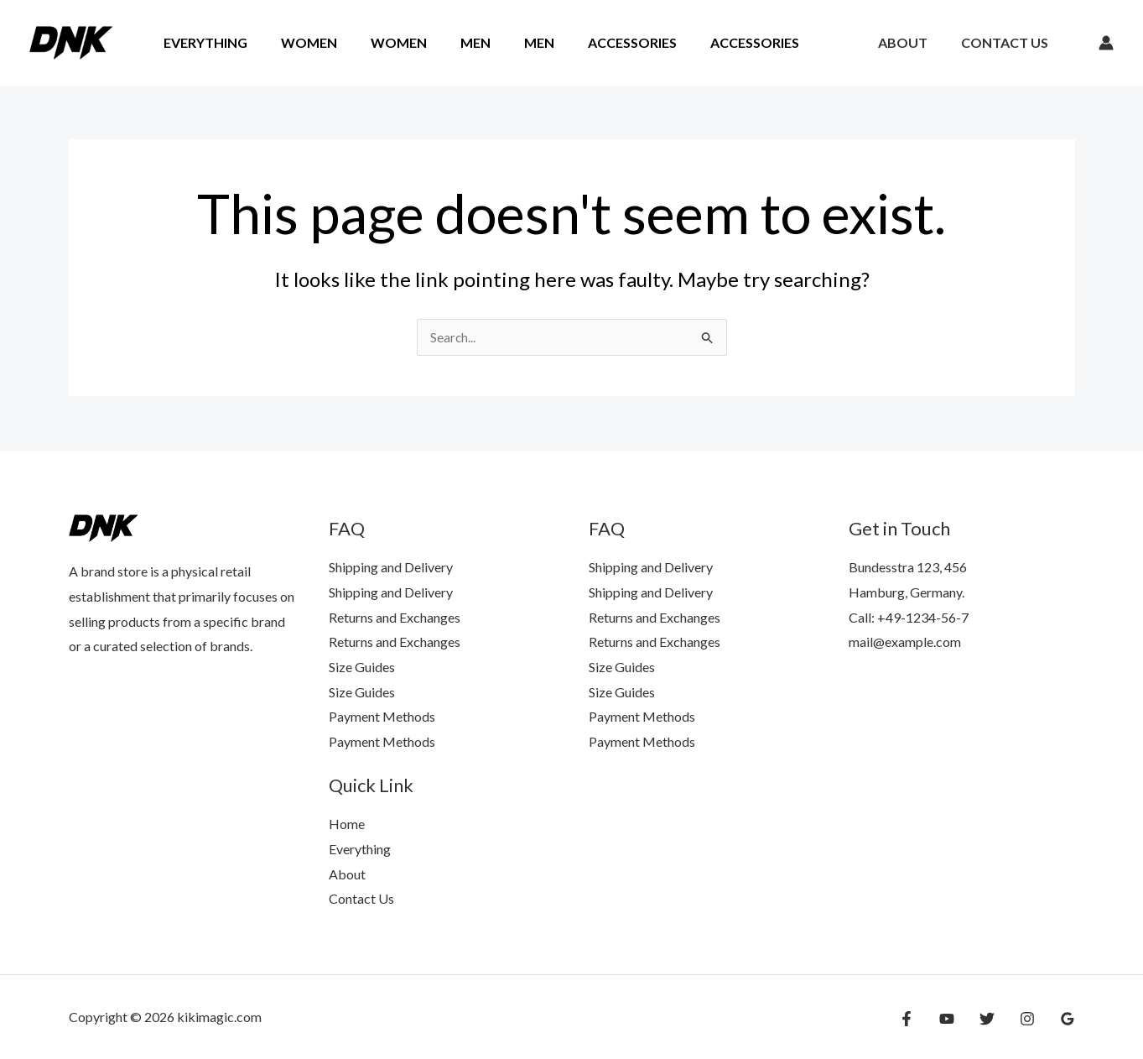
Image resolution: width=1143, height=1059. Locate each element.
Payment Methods (382, 716)
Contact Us (1008, 42)
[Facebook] (923, 1018)
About (913, 42)
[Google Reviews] (1067, 1018)
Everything (202, 42)
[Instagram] (1031, 1018)
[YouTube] (959, 1018)
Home (347, 824)
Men (452, 42)
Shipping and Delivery (391, 567)
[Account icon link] (1106, 42)
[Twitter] (995, 1018)
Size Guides (362, 667)
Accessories (595, 42)
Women (299, 42)
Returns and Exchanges (394, 617)
